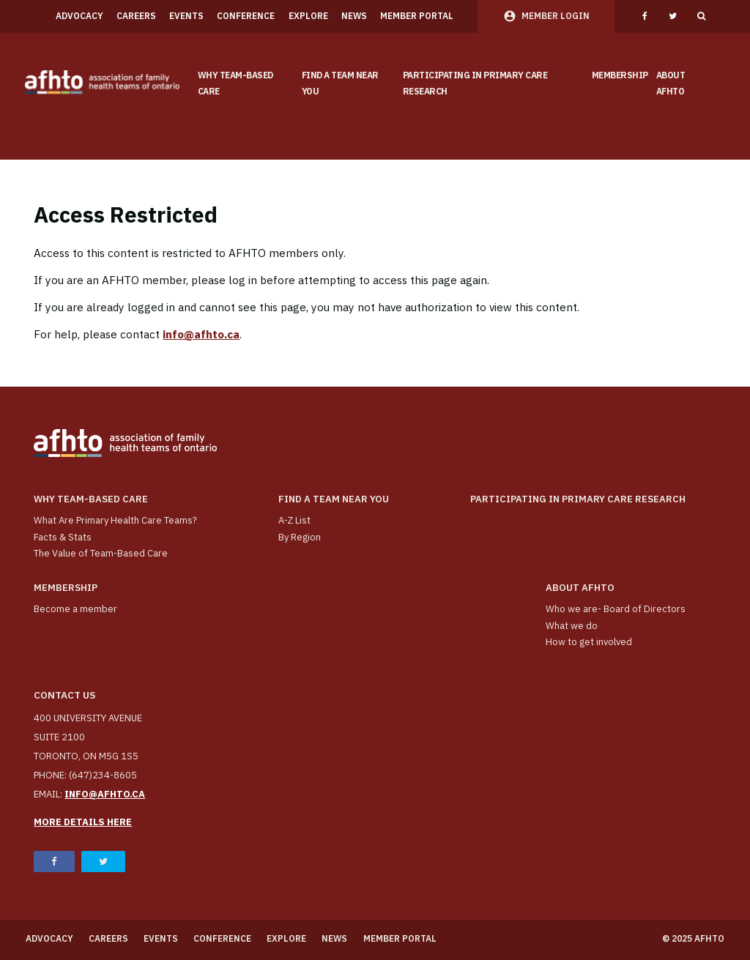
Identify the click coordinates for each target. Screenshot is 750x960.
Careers (136, 15)
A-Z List (294, 520)
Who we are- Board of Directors (616, 609)
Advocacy (79, 15)
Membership (620, 75)
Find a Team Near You (340, 83)
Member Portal (416, 15)
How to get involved (589, 642)
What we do (572, 625)
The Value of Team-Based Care (101, 553)
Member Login (555, 15)
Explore (308, 15)
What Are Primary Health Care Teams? (115, 520)
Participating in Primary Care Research (475, 83)
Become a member (75, 609)
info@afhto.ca (201, 334)
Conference (246, 15)
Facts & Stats (63, 537)
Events (186, 15)
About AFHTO (671, 83)
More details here (83, 822)
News (354, 15)
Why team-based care (235, 83)
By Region (299, 537)
